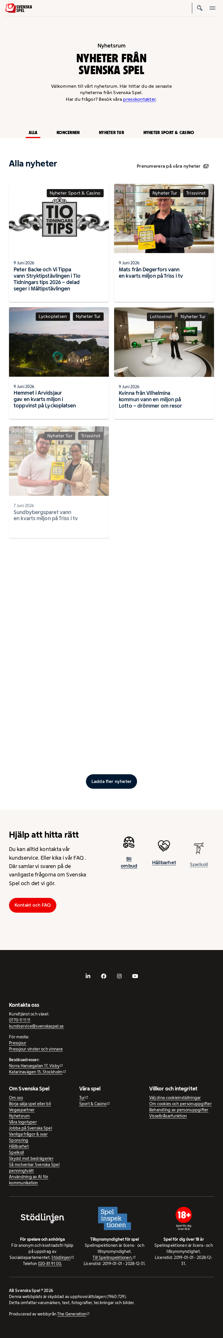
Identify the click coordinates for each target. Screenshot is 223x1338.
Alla (33, 132)
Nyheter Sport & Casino (168, 132)
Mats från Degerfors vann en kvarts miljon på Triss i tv (151, 272)
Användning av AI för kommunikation (28, 1179)
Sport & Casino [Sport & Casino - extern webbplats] (93, 1103)
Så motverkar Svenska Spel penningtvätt (34, 1167)
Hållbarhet (19, 1146)
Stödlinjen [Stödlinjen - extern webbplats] (61, 1257)
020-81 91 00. (50, 1263)
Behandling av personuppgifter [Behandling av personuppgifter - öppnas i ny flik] (178, 1109)
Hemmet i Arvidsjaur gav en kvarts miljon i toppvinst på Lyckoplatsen (45, 401)
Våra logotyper (23, 1122)
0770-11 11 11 (19, 1020)
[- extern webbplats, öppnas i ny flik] (88, 976)
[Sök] (200, 8)
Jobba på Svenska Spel (30, 1128)
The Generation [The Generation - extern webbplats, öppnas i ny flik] (71, 1314)
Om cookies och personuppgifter (180, 1103)
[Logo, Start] (18, 8)
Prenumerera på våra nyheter (172, 166)
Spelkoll (16, 1152)
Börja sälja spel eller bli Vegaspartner (30, 1106)
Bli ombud (129, 864)
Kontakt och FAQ (33, 905)
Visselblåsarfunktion (168, 1116)
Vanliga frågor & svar (28, 1134)
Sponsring (18, 1140)
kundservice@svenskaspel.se (36, 1026)
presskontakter (139, 99)
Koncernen (68, 132)
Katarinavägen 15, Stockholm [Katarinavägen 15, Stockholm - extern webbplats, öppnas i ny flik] (35, 1072)
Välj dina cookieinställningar (175, 1097)
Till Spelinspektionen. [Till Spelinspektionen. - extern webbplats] (112, 1257)
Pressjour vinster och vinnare (36, 1049)
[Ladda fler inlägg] (111, 781)
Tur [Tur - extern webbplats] (82, 1097)
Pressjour (17, 1043)
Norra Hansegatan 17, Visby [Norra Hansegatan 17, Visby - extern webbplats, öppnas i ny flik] (34, 1065)
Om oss (16, 1097)
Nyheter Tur (111, 132)
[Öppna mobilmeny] (212, 8)
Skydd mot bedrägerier (31, 1158)
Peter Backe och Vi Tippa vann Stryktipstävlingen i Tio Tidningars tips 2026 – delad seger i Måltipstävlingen (47, 279)
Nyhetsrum (19, 1116)
